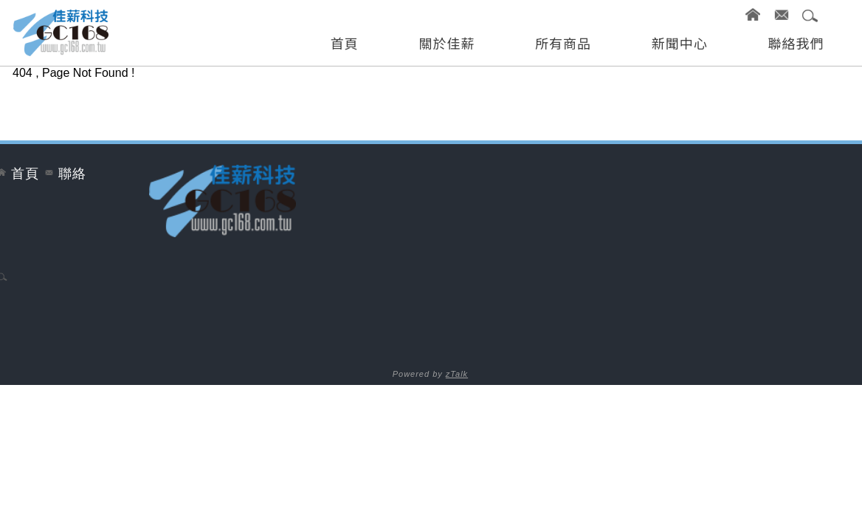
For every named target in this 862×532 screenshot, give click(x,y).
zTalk (457, 373)
